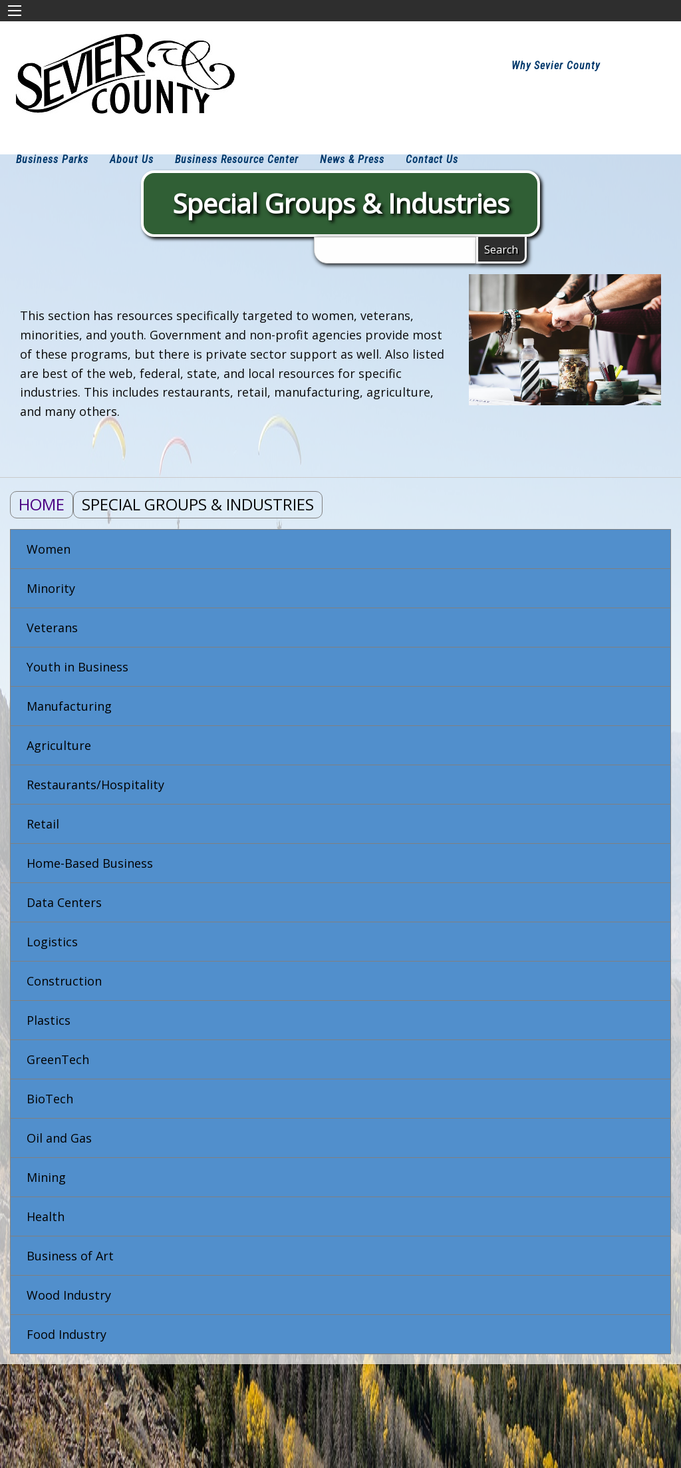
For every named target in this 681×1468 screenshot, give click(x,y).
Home (42, 504)
